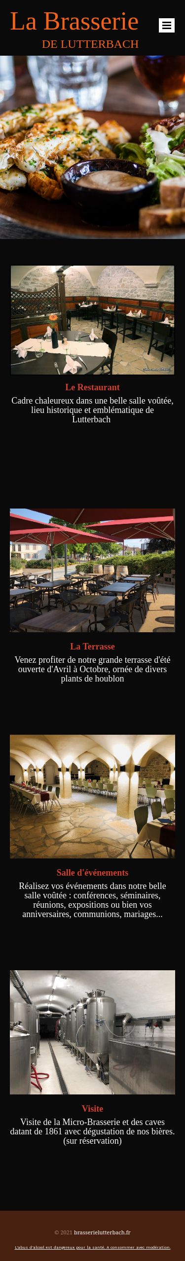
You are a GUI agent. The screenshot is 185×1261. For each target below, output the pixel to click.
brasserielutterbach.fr (102, 1232)
